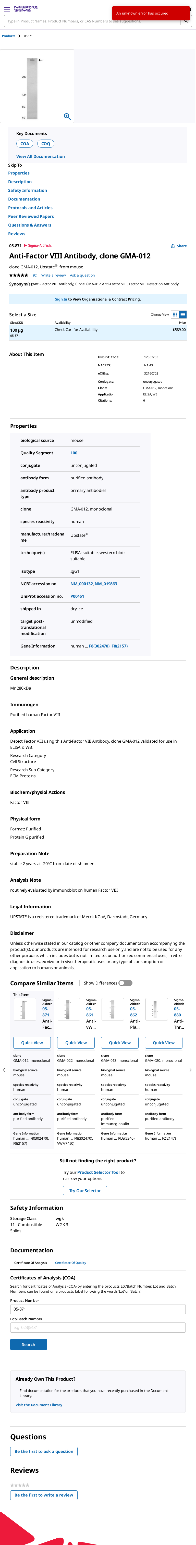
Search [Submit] (28, 1344)
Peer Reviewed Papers (31, 216)
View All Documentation (40, 156)
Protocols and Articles (30, 207)
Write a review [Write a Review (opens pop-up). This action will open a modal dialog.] (53, 275)
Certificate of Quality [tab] (70, 1263)
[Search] (186, 21)
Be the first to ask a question (44, 1451)
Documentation (24, 199)
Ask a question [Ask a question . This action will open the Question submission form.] (82, 275)
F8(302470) (99, 646)
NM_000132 (81, 584)
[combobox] (98, 21)
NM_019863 (106, 584)
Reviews (16, 233)
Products (8, 36)
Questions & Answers (29, 225)
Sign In (61, 299)
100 (73, 453)
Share (179, 245)
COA (24, 143)
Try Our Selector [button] (85, 1190)
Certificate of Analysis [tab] (30, 1263)
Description (20, 181)
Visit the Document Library (39, 1404)
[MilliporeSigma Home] (26, 9)
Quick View (32, 1042)
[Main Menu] (7, 8)
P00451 (77, 596)
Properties (19, 173)
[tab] (13, 36)
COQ (46, 143)
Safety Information (27, 190)
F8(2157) (120, 646)
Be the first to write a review (46, 1496)
